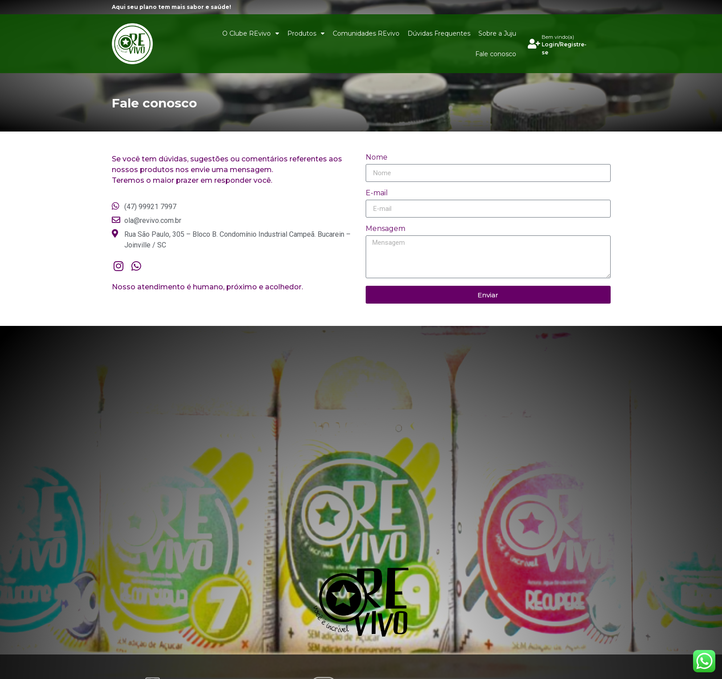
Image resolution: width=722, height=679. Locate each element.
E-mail (377, 193)
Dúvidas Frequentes (439, 33)
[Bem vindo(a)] (534, 44)
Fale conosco (495, 54)
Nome (377, 157)
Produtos (306, 33)
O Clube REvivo (250, 33)
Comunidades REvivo (366, 33)
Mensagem (385, 229)
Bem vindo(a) (558, 37)
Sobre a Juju (497, 33)
